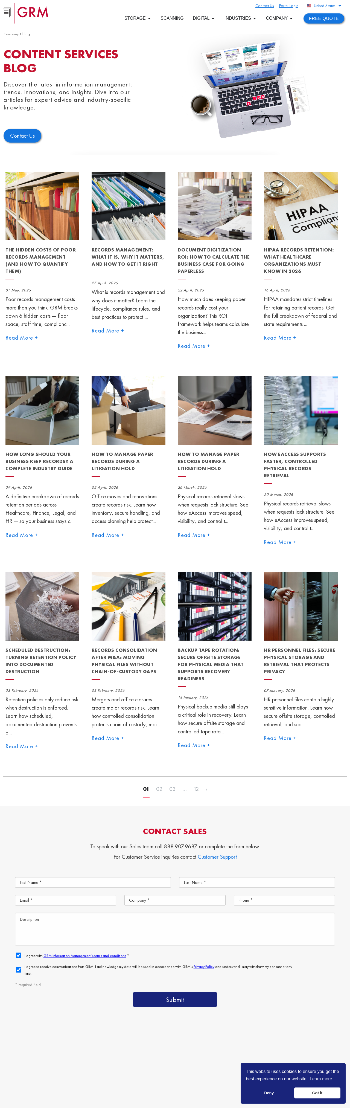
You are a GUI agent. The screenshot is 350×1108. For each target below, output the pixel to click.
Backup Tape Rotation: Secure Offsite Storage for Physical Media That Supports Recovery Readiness (211, 664)
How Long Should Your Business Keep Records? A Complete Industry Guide (39, 461)
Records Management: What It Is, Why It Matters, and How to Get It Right (128, 257)
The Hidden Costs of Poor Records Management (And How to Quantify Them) (40, 260)
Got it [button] (317, 1093)
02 (159, 788)
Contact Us (189, 1073)
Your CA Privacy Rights (193, 1100)
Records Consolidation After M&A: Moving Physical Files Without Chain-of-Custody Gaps (124, 661)
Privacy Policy (161, 1100)
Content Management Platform (211, 1048)
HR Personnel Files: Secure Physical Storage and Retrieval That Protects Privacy (299, 661)
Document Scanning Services (261, 1060)
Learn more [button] (321, 1079)
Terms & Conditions (133, 1100)
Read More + (21, 337)
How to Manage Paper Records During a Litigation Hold (122, 461)
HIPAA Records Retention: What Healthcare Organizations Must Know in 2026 (299, 260)
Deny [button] (269, 1093)
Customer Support (217, 856)
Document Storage (198, 1060)
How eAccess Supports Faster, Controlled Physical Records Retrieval (295, 465)
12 (196, 788)
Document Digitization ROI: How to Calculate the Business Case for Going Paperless (214, 260)
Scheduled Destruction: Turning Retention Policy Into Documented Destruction (40, 661)
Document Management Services (292, 1048)
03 (172, 788)
